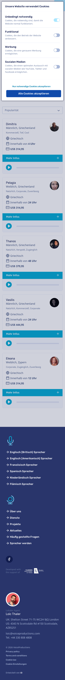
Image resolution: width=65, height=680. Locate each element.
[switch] (57, 20)
